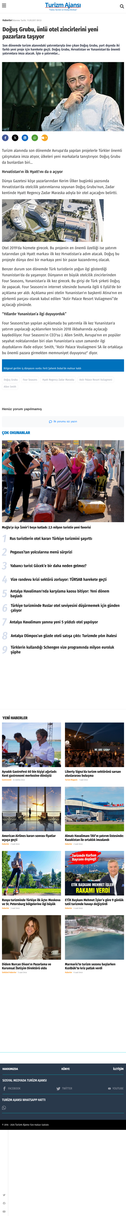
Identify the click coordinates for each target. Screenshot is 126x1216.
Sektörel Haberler (9, 1059)
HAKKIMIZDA (10, 1155)
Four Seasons (30, 466)
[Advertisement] (63, 769)
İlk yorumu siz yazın (63, 507)
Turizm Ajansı (22, 1211)
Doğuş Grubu (11, 466)
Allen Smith (10, 472)
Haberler (7, 20)
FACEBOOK (11, 1175)
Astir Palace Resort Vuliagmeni (95, 466)
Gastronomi (6, 866)
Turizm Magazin (71, 866)
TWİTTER (64, 1175)
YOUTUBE (116, 1174)
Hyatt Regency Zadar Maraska (58, 466)
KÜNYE (66, 1155)
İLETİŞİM (118, 1155)
